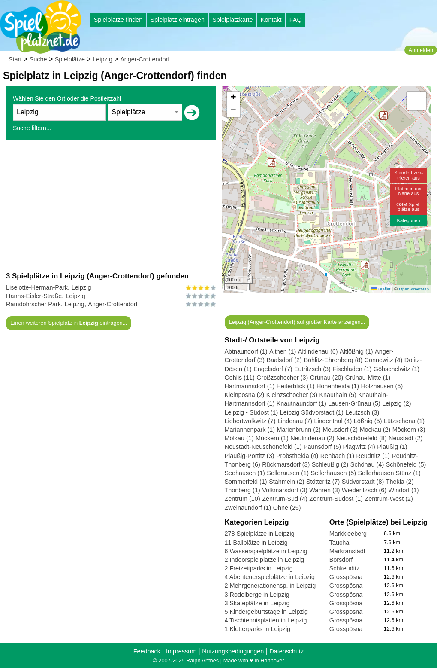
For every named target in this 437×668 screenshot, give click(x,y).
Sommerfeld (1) (246, 481)
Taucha (339, 542)
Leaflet (380, 289)
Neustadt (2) (405, 438)
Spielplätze (70, 59)
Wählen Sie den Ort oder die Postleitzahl (67, 98)
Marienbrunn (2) (299, 429)
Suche (38, 59)
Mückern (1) (272, 438)
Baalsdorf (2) (284, 360)
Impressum (181, 651)
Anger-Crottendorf (144, 59)
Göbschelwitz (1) (396, 369)
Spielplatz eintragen (177, 19)
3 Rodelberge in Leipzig (257, 594)
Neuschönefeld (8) (361, 438)
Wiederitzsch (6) (364, 490)
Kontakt (271, 19)
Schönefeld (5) (406, 464)
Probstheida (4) (297, 455)
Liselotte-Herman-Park (37, 287)
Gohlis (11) (240, 377)
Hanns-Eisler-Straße (34, 296)
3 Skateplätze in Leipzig (257, 603)
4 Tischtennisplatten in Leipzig (266, 620)
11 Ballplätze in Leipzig (256, 542)
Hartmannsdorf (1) (250, 386)
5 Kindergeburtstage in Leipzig (266, 611)
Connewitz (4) (384, 360)
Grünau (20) (327, 377)
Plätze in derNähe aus (408, 191)
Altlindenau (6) (318, 351)
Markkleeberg (348, 533)
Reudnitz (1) (372, 455)
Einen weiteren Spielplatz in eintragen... (68, 323)
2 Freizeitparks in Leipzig (259, 568)
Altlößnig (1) (356, 351)
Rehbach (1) (337, 455)
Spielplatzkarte (232, 19)
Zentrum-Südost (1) (336, 498)
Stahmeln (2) (286, 481)
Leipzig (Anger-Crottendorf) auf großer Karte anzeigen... (297, 322)
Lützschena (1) (404, 421)
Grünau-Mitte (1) (368, 377)
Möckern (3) (408, 429)
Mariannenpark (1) (250, 429)
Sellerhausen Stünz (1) (389, 473)
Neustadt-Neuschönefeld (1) (263, 446)
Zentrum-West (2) (389, 498)
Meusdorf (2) (340, 429)
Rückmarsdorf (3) (286, 464)
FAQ (295, 19)
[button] (365, 265)
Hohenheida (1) (337, 386)
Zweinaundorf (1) (248, 507)
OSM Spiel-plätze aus (408, 207)
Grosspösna (346, 576)
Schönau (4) (367, 464)
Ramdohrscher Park (33, 304)
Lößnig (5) (368, 421)
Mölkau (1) (239, 438)
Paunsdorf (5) (322, 446)
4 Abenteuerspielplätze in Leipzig (270, 576)
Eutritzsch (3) (312, 369)
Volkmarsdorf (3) (284, 490)
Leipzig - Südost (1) (251, 412)
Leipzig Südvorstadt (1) (312, 412)
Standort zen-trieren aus (408, 175)
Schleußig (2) (330, 464)
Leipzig (102, 59)
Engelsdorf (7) (272, 369)
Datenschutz (286, 651)
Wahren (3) (324, 490)
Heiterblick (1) (296, 386)
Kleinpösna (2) (245, 394)
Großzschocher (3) (282, 377)
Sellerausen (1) (288, 473)
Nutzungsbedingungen (233, 651)
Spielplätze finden (118, 19)
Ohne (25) (287, 507)
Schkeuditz (344, 568)
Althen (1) (282, 351)
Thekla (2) (400, 481)
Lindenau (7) (294, 421)
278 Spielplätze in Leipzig (260, 533)
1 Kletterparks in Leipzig (258, 628)
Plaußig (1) (392, 446)
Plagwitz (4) (359, 446)
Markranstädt (347, 551)
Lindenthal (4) (333, 421)
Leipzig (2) (396, 403)
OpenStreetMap (414, 289)
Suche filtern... (32, 128)
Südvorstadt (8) (363, 481)
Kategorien (408, 220)
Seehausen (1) (245, 473)
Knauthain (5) (337, 394)
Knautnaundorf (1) (301, 403)
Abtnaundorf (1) (246, 351)
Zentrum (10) (242, 498)
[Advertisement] (111, 206)
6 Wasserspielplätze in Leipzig (266, 551)
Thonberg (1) (242, 490)
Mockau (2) (374, 429)
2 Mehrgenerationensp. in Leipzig (270, 585)
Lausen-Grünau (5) (354, 403)
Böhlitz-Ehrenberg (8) (333, 360)
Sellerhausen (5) (333, 473)
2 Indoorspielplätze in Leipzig (264, 559)
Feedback (146, 651)
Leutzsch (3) (362, 412)
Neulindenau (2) (312, 438)
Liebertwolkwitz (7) (250, 421)
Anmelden (420, 50)
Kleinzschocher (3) (291, 394)
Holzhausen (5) (382, 386)
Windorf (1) (403, 490)
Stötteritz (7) (323, 481)
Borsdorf (341, 559)
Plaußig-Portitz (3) (249, 455)
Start (15, 59)
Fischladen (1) (351, 369)
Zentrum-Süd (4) (284, 498)
